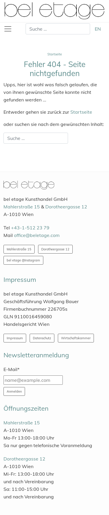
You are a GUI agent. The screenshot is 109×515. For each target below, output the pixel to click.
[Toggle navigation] (7, 28)
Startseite (81, 112)
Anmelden (14, 391)
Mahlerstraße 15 (21, 207)
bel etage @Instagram (23, 260)
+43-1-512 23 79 (30, 228)
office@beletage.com (37, 235)
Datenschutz (42, 338)
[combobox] (58, 28)
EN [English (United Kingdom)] (98, 29)
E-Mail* (11, 369)
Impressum (15, 338)
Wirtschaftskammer (76, 338)
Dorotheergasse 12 (66, 207)
